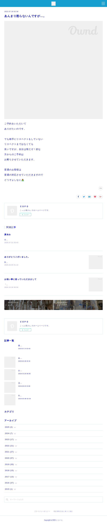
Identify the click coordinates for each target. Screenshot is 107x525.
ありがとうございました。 (17, 257)
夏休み (7, 234)
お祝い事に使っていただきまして (20, 280)
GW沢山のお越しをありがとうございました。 (37, 396)
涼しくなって (23, 384)
